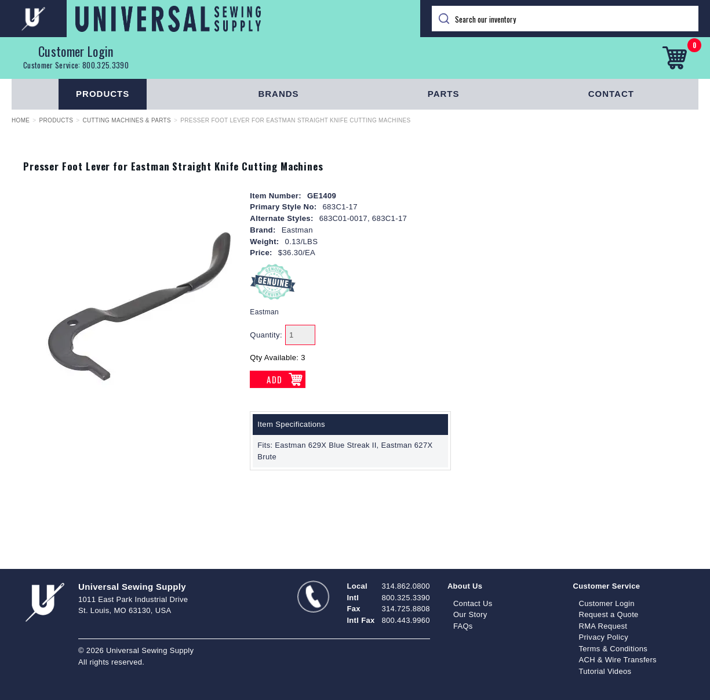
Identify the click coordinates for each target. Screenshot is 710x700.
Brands (278, 94)
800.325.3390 (105, 65)
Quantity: (266, 335)
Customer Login (76, 51)
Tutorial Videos (604, 671)
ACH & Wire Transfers (617, 659)
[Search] (565, 18)
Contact (611, 94)
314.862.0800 (405, 586)
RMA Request (602, 626)
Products (102, 94)
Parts (444, 94)
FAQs (463, 626)
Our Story (470, 614)
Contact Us (473, 603)
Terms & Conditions (612, 648)
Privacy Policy (603, 637)
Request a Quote (608, 614)
